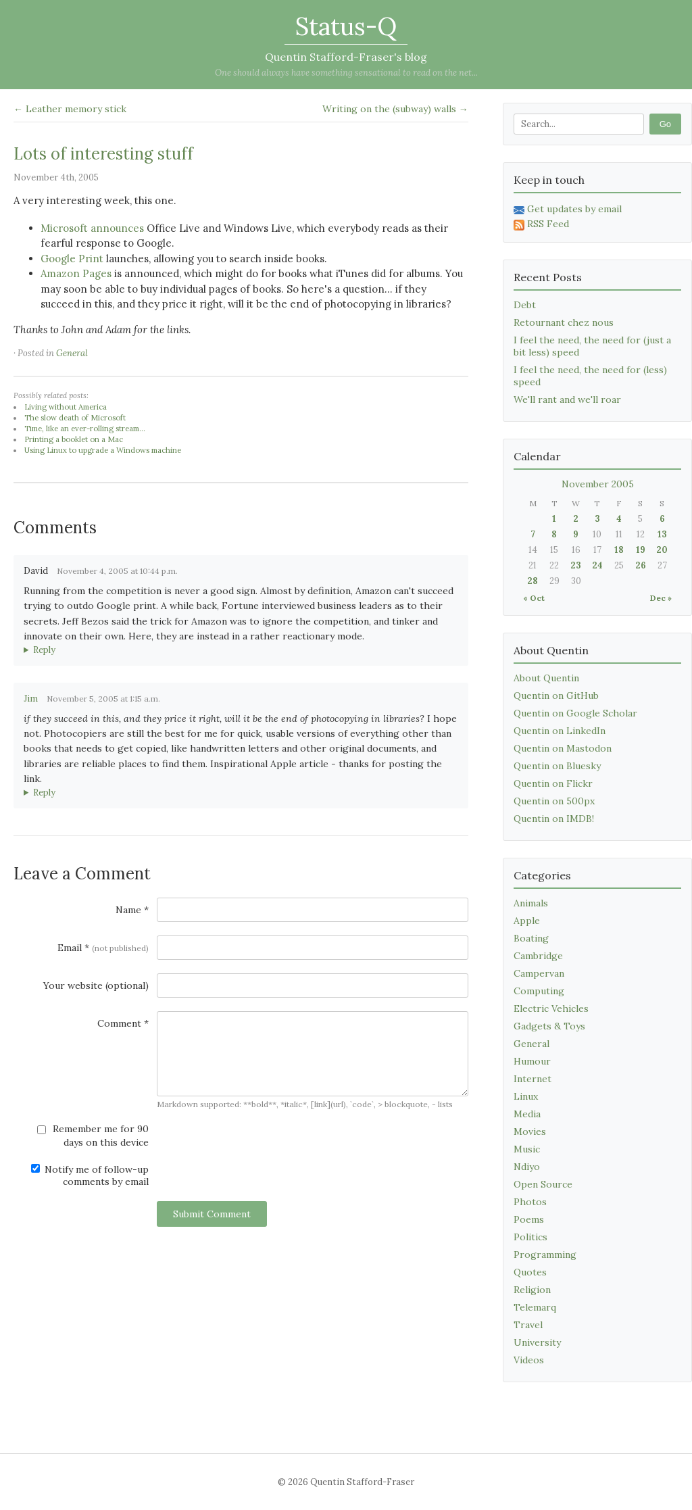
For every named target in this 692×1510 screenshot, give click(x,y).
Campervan (539, 973)
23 (575, 565)
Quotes (530, 1272)
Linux (526, 1096)
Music (527, 1149)
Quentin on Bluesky (557, 766)
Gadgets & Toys (549, 1026)
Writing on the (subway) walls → (395, 109)
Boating (531, 938)
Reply (44, 650)
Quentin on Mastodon (563, 748)
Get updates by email (568, 209)
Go (665, 124)
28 (532, 581)
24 (597, 565)
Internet (532, 1079)
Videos (529, 1360)
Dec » (661, 598)
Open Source (543, 1184)
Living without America (65, 407)
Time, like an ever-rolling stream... (84, 428)
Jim (31, 698)
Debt (525, 305)
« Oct (534, 598)
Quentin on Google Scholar (575, 713)
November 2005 (598, 484)
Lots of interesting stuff (103, 153)
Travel (528, 1325)
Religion (532, 1290)
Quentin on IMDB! (554, 818)
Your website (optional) (96, 985)
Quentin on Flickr (553, 783)
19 (640, 550)
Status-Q (346, 26)
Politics (530, 1237)
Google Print (72, 258)
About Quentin (546, 678)
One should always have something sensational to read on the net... (346, 72)
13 (662, 534)
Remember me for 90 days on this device (93, 1135)
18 (619, 550)
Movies (530, 1131)
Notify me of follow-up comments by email (90, 1175)
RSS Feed (541, 224)
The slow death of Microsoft (75, 417)
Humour (532, 1061)
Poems (529, 1219)
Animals (531, 903)
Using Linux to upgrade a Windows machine (102, 450)
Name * (132, 910)
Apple (527, 921)
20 (662, 550)
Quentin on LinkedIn (560, 731)
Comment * (123, 1023)
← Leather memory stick (70, 109)
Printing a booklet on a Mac (73, 439)
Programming (545, 1254)
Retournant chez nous (564, 322)
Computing (539, 991)
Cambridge (538, 956)
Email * (103, 948)
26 (640, 565)
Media (527, 1114)
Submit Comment (212, 1214)
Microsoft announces (92, 228)
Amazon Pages (76, 273)
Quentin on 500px (554, 801)
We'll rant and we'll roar (567, 399)
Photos (530, 1202)
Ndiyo (527, 1167)
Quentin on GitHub (556, 695)
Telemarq (535, 1307)
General (72, 353)
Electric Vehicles (551, 1008)
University (537, 1342)
